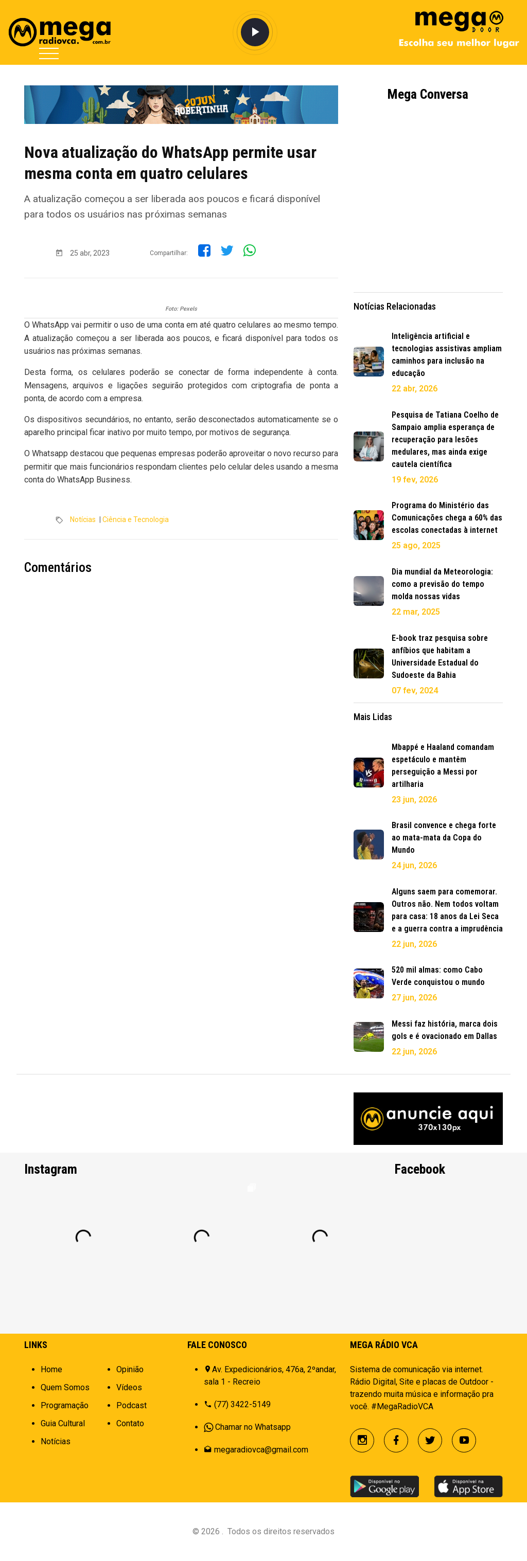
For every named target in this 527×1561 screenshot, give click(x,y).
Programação (65, 1405)
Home (51, 1369)
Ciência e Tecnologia (135, 519)
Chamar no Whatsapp (253, 1427)
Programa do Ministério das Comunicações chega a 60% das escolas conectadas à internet (447, 517)
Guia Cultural (63, 1423)
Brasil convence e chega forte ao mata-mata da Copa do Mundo (444, 837)
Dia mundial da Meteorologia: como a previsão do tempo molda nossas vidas (442, 584)
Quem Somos (65, 1387)
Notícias (83, 519)
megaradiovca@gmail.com (261, 1450)
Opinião (130, 1369)
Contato (130, 1423)
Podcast (131, 1405)
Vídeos (129, 1387)
